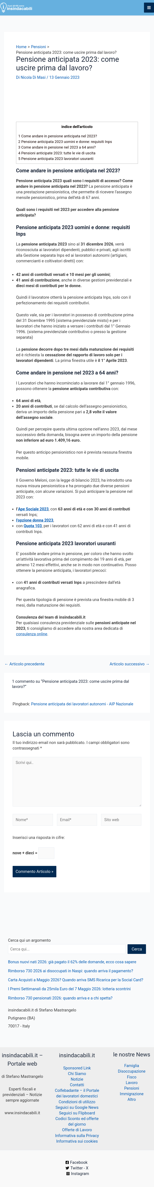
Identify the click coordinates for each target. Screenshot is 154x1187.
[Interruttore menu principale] (149, 8)
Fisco (132, 1077)
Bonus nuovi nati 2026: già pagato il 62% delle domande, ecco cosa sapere (74, 963)
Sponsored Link (77, 1068)
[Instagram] (78, 1174)
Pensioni (131, 1088)
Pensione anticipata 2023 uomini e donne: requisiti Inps (66, 141)
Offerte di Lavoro (77, 1130)
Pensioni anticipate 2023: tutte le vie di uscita (58, 152)
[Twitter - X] (77, 1168)
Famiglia (131, 1066)
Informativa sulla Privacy (77, 1135)
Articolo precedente (24, 664)
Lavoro (132, 1083)
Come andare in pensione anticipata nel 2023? (58, 136)
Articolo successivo (130, 664)
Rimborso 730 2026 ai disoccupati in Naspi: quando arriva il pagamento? (72, 972)
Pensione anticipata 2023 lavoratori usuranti (57, 158)
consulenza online (32, 633)
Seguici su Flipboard (77, 1113)
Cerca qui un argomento (29, 942)
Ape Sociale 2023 (33, 508)
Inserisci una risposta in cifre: (39, 839)
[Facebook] (76, 1162)
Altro (131, 1099)
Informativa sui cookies (77, 1141)
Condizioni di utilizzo (77, 1102)
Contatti (77, 1085)
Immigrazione (132, 1094)
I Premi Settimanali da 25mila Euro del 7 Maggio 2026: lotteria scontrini (71, 996)
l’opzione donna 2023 (35, 520)
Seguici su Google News (77, 1107)
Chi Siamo (77, 1074)
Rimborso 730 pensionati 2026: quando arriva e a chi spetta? (62, 1005)
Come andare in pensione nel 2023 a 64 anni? (58, 147)
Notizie (77, 1079)
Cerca (137, 950)
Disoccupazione (132, 1071)
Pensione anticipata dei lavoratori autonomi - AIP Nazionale (83, 703)
